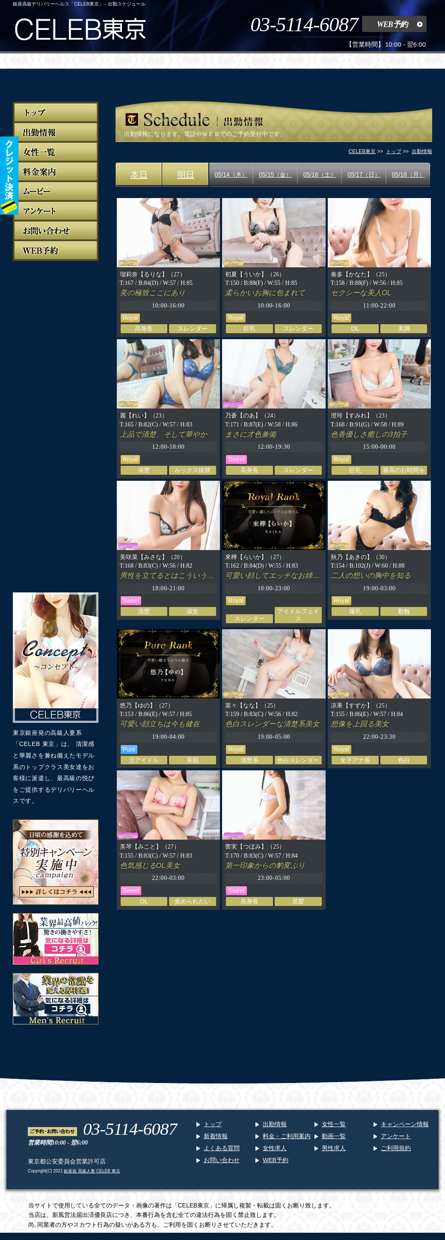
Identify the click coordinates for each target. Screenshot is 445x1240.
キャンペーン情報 (405, 1124)
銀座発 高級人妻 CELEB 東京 (92, 1171)
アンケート (396, 1136)
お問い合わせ (222, 1160)
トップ (213, 1124)
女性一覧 (334, 1124)
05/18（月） (408, 174)
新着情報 (216, 1136)
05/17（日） (363, 174)
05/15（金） (275, 174)
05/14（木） (231, 174)
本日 (139, 174)
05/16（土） (319, 174)
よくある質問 (222, 1148)
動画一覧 (334, 1136)
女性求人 (275, 1148)
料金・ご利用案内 (287, 1136)
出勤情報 (275, 1124)
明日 (185, 174)
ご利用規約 (396, 1148)
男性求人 (334, 1148)
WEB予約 (392, 24)
